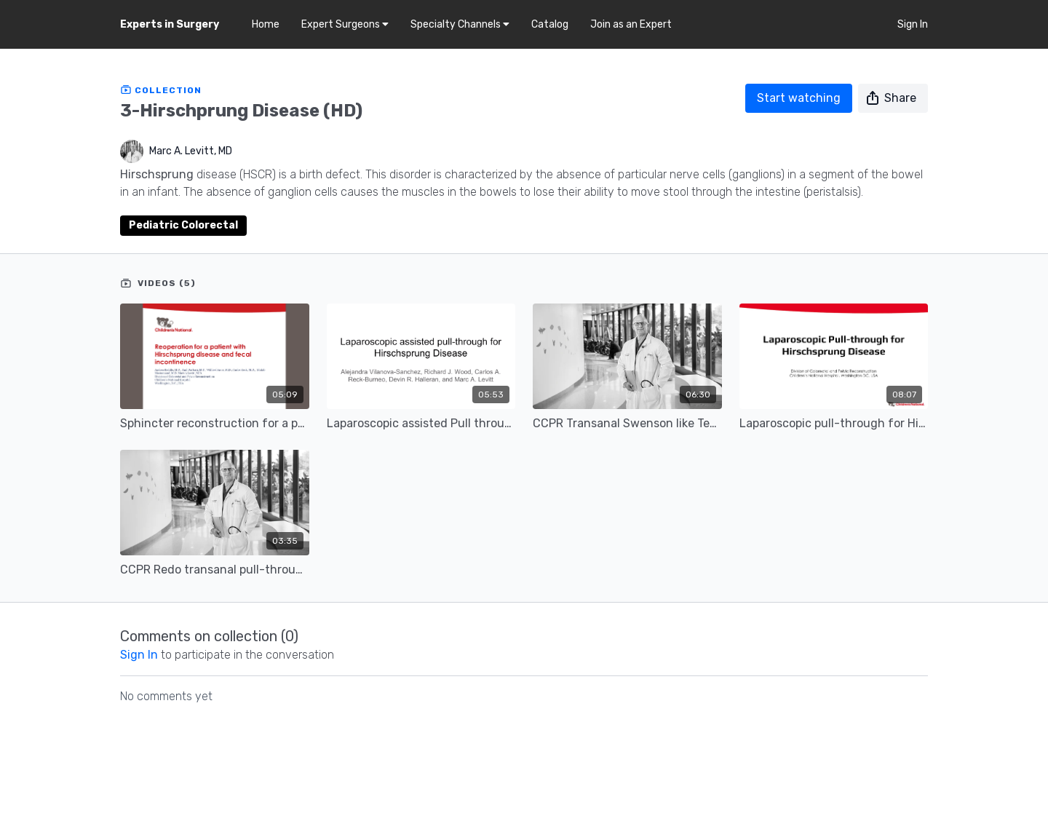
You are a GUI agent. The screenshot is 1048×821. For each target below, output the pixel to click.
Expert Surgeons (345, 24)
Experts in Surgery (169, 24)
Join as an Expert (631, 24)
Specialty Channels (459, 24)
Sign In (912, 24)
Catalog (549, 24)
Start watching (799, 98)
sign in (139, 655)
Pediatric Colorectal (183, 225)
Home (265, 24)
